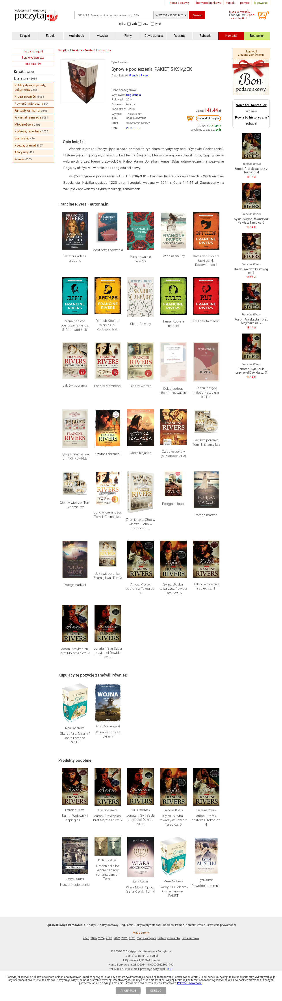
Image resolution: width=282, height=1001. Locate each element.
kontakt (231, 2)
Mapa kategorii (146, 938)
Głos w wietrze (141, 386)
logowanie (260, 2)
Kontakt (191, 925)
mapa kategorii (33, 51)
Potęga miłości (173, 504)
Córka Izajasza (140, 453)
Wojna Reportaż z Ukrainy (108, 734)
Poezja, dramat (25, 145)
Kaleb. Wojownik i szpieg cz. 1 (206, 586)
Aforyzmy (22, 152)
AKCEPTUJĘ (128, 990)
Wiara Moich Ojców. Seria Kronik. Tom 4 (140, 889)
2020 (132, 938)
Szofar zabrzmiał (107, 454)
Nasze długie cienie (75, 885)
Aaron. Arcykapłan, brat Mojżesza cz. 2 (74, 651)
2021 (124, 938)
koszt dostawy (179, 2)
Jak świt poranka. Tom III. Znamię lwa (206, 442)
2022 (117, 938)
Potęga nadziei (75, 585)
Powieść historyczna (29, 103)
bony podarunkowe (208, 2)
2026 (86, 938)
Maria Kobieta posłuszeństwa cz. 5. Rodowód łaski (75, 325)
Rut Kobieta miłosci (206, 321)
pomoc (244, 2)
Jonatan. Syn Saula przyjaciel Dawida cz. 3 (108, 653)
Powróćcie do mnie (206, 886)
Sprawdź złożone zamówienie (251, 53)
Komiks (20, 159)
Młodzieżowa (24, 124)
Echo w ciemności (107, 386)
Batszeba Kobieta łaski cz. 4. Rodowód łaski (206, 260)
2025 (94, 938)
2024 (101, 938)
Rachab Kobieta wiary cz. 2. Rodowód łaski (107, 325)
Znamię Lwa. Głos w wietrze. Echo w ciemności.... (140, 524)
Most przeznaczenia (108, 250)
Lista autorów (190, 938)
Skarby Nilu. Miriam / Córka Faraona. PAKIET (75, 738)
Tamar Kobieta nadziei (173, 323)
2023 (109, 938)
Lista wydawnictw (169, 938)
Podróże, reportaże (28, 131)
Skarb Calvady (140, 324)
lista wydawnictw (33, 57)
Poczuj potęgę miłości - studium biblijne (206, 392)
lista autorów (33, 63)
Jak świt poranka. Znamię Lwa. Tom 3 (107, 576)
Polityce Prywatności (189, 983)
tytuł (158, 23)
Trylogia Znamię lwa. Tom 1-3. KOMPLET (75, 456)
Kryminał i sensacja (28, 117)
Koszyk (91, 925)
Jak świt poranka (75, 385)
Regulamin (126, 925)
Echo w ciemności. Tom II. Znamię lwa (108, 514)
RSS (169, 969)
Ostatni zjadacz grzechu (74, 258)
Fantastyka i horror (28, 110)
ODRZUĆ (155, 990)
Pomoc (179, 925)
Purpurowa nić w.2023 (140, 259)
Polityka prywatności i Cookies (154, 925)
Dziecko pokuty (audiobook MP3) (173, 454)
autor (146, 23)
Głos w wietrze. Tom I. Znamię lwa (75, 505)
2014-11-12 (133, 128)
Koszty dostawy (108, 925)
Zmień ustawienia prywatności (216, 925)
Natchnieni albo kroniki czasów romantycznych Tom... (107, 872)
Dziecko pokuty (173, 256)
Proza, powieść (25, 96)
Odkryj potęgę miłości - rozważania (173, 391)
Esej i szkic (22, 138)
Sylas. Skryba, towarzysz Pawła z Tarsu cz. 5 (173, 588)
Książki (19, 71)
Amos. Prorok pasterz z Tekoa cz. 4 (140, 588)
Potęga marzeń (206, 515)
